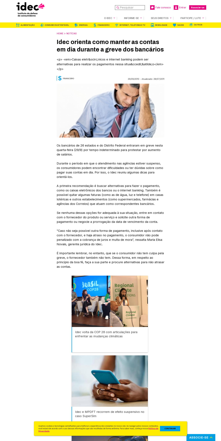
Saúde (180, 25)
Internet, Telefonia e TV (132, 25)
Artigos (66, 408)
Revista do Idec (71, 404)
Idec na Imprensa (72, 396)
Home (60, 33)
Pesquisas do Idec (120, 412)
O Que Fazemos (23, 400)
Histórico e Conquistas (27, 408)
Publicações (69, 412)
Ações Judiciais (118, 416)
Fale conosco (160, 7)
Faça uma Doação (167, 400)
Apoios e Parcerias (25, 404)
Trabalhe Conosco (24, 416)
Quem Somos (22, 396)
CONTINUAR (170, 428)
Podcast (67, 420)
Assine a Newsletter (73, 416)
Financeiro (103, 25)
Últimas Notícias (71, 400)
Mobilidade (161, 25)
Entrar (180, 7)
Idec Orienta (117, 408)
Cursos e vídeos (119, 400)
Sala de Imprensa (24, 412)
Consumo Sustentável (57, 25)
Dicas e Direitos (118, 404)
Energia (83, 25)
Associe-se (197, 7)
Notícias (73, 33)
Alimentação (28, 25)
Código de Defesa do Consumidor (128, 396)
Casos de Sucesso (120, 420)
